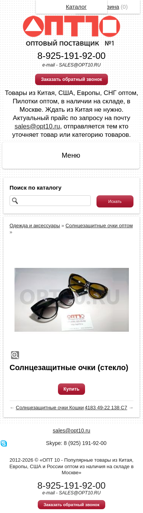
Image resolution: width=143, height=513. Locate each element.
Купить (72, 389)
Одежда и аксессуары (35, 225)
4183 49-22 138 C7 (106, 407)
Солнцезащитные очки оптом (99, 225)
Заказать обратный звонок (71, 79)
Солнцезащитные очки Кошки (50, 407)
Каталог (76, 6)
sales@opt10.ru (37, 126)
